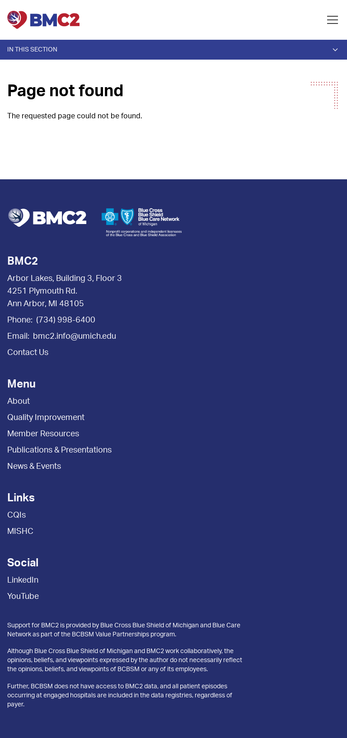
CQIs (16, 515)
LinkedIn (22, 580)
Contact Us (27, 353)
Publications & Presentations (59, 450)
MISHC (20, 532)
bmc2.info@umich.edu (74, 336)
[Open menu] (332, 20)
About (18, 401)
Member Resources (43, 434)
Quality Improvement (45, 418)
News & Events (34, 466)
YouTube (23, 597)
